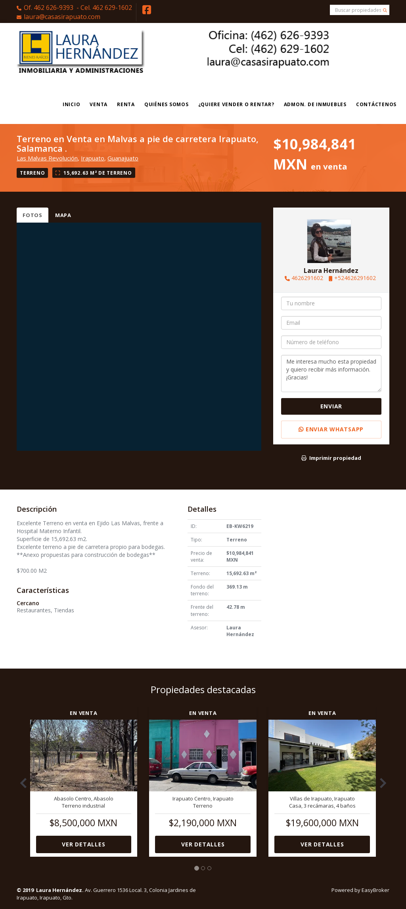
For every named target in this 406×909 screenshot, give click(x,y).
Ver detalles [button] (83, 844)
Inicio (71, 104)
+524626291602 (355, 278)
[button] (20, 779)
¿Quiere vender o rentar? (236, 104)
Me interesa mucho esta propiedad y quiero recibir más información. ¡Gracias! (331, 373)
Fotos (32, 215)
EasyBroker (375, 890)
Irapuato (92, 158)
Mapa (63, 215)
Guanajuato (122, 158)
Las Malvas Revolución (47, 158)
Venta (98, 104)
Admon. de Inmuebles (315, 104)
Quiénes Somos (166, 104)
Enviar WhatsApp (331, 429)
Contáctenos (376, 104)
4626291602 (307, 278)
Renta (126, 104)
